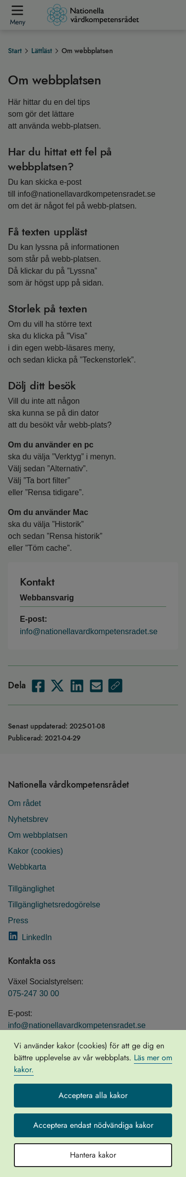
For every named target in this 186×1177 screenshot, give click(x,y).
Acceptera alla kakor (93, 1095)
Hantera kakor (93, 1155)
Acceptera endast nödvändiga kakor (93, 1125)
